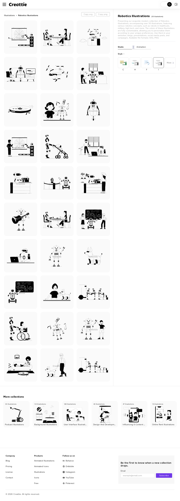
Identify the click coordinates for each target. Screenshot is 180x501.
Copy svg (88, 14)
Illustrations (9, 15)
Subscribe (164, 475)
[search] (166, 4)
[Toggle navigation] (4, 4)
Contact (9, 477)
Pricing (9, 466)
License (9, 472)
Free (36, 483)
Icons (36, 477)
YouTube (68, 477)
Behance (68, 461)
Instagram (69, 472)
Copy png (102, 14)
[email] (137, 475)
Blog (8, 461)
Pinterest (68, 483)
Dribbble (68, 466)
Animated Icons (41, 466)
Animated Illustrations (44, 461)
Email (123, 471)
